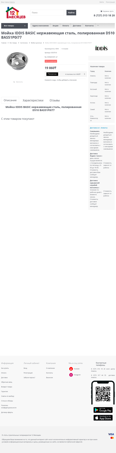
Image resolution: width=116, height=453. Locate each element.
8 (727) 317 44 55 (99, 375)
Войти (102, 2)
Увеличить (19, 82)
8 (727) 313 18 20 (98, 369)
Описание (10, 100)
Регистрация (110, 2)
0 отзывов (65, 49)
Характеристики (33, 100)
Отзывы (55, 100)
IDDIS (57, 49)
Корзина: (108, 11)
